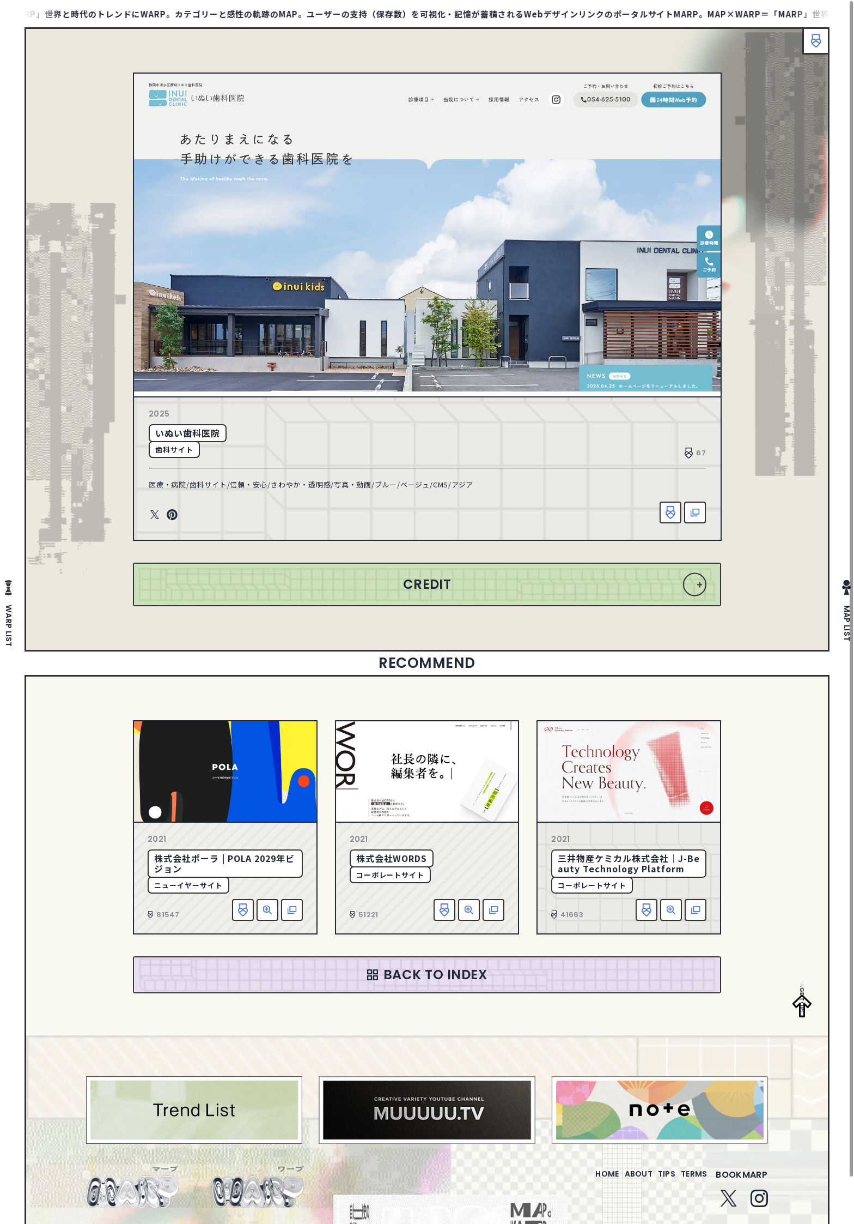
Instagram (759, 1205)
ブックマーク (810, 46)
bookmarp (741, 1181)
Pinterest (172, 515)
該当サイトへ (695, 512)
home (576, 1181)
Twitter (154, 515)
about (616, 1181)
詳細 (267, 910)
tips (653, 1181)
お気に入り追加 (670, 512)
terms (689, 1181)
